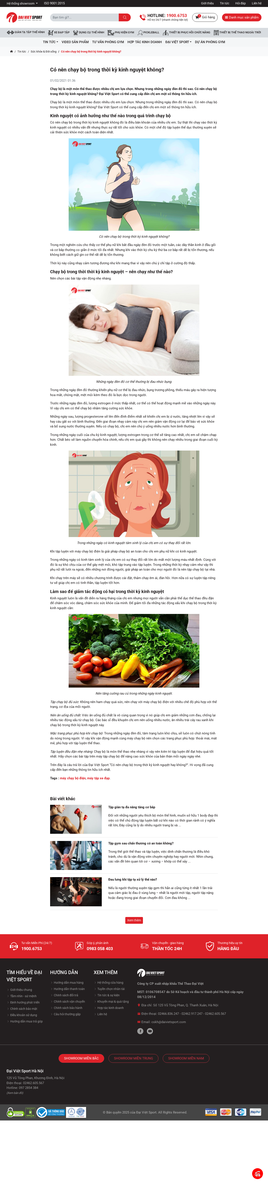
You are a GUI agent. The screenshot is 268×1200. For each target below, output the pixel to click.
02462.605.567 (215, 1014)
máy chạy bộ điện (73, 778)
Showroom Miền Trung (133, 1058)
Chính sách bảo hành (66, 1008)
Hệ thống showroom (21, 3)
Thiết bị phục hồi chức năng (186, 32)
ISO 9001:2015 (54, 3)
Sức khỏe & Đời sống (43, 51)
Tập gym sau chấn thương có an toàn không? (140, 843)
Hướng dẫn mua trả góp (25, 1021)
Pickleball (148, 32)
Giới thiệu (207, 3)
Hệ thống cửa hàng (108, 982)
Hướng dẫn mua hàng (66, 982)
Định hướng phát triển (23, 1002)
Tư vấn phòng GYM (108, 42)
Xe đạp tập (59, 32)
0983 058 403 (100, 948)
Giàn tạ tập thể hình (26, 32)
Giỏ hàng (205, 17)
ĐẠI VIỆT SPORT (178, 42)
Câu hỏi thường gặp (65, 1014)
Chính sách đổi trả (64, 995)
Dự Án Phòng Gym (210, 42)
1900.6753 (31, 948)
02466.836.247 (168, 1014)
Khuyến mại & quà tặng (111, 1001)
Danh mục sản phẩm (242, 17)
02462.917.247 (191, 1014)
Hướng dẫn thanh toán (67, 989)
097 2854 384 (28, 1088)
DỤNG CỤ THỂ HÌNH (88, 32)
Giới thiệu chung (19, 990)
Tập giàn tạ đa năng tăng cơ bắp (131, 807)
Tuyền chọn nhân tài (109, 989)
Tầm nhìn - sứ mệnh (22, 996)
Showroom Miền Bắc (81, 1058)
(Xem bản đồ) (15, 1093)
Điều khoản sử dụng (22, 1015)
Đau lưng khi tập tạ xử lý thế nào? (132, 879)
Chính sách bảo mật (22, 1008)
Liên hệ (256, 3)
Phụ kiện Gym (121, 32)
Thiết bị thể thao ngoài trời (237, 32)
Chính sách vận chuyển (67, 1001)
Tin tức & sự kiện (107, 995)
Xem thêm (134, 920)
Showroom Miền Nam (186, 1058)
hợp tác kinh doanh (144, 42)
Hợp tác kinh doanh (109, 1008)
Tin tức (224, 3)
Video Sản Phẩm (75, 42)
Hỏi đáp (240, 3)
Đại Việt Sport (146, 1112)
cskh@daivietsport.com (168, 1022)
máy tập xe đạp (98, 778)
